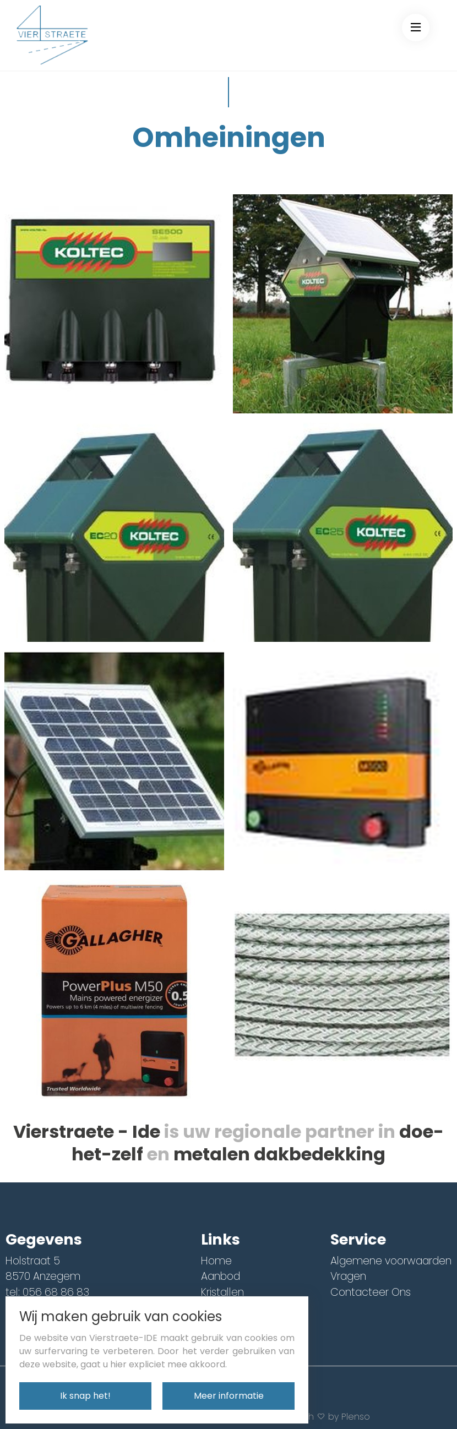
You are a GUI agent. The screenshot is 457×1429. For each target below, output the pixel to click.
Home (216, 1260)
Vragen (348, 1276)
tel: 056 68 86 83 (47, 1292)
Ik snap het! (85, 1395)
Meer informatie (229, 1395)
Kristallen (222, 1292)
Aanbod (220, 1276)
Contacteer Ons (370, 1292)
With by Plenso (332, 1416)
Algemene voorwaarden (390, 1260)
